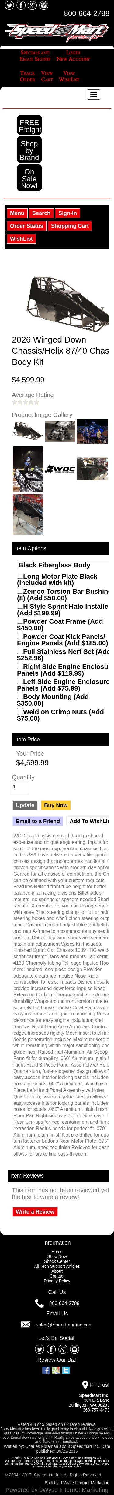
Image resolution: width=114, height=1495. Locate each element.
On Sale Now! (29, 179)
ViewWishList (69, 76)
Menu (17, 213)
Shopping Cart (70, 226)
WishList (21, 239)
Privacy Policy (57, 1280)
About (57, 1271)
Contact (57, 1276)
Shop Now (57, 1256)
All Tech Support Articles (57, 1266)
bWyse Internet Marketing (85, 1482)
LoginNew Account (73, 56)
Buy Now (55, 805)
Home (57, 1251)
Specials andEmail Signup (35, 56)
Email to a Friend (38, 821)
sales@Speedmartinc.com (64, 1324)
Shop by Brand (29, 150)
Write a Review (35, 1212)
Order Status (26, 226)
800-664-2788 (86, 13)
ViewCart (47, 76)
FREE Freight (30, 126)
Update (25, 805)
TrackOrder (27, 76)
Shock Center (57, 1261)
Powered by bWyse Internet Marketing (57, 1489)
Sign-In (67, 213)
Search (41, 213)
